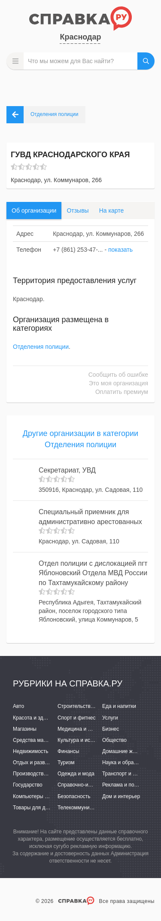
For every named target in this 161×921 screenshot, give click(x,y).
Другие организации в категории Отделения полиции (80, 439)
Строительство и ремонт (87, 706)
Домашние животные (127, 751)
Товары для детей (34, 808)
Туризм (66, 762)
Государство (28, 785)
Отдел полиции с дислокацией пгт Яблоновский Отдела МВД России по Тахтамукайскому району (93, 573)
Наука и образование (127, 762)
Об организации (34, 210)
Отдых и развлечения (38, 762)
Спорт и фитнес (77, 718)
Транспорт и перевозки (129, 774)
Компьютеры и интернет (42, 796)
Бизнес (110, 729)
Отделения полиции (41, 346)
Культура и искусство (83, 740)
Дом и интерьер (121, 796)
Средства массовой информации (52, 740)
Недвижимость (31, 751)
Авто (18, 706)
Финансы (68, 751)
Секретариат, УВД (67, 470)
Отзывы (77, 210)
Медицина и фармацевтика (90, 729)
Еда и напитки (119, 706)
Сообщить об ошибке (118, 374)
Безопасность (74, 796)
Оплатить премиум (121, 391)
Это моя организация (118, 383)
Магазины (24, 729)
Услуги (110, 718)
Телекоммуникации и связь (90, 808)
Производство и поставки (43, 774)
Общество (114, 740)
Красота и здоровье (36, 718)
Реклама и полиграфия (130, 785)
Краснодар (80, 37)
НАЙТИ (146, 61)
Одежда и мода (76, 774)
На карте (111, 210)
